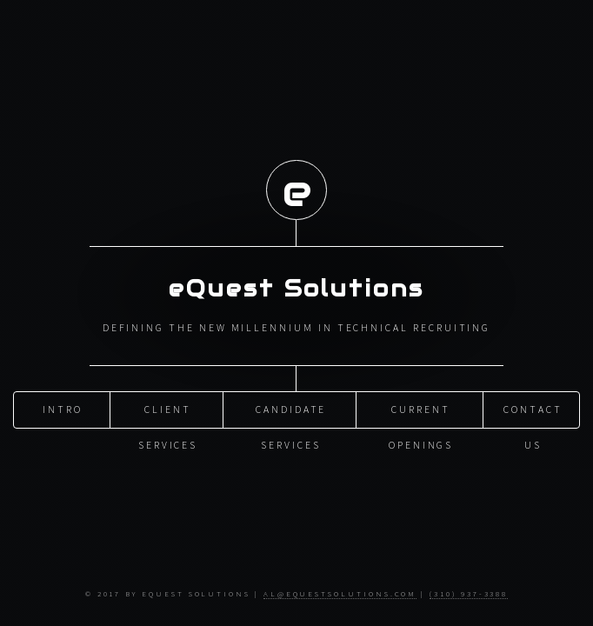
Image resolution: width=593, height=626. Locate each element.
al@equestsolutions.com (340, 593)
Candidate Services (291, 415)
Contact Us (533, 415)
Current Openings (421, 415)
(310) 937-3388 (469, 593)
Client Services (167, 415)
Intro (63, 409)
